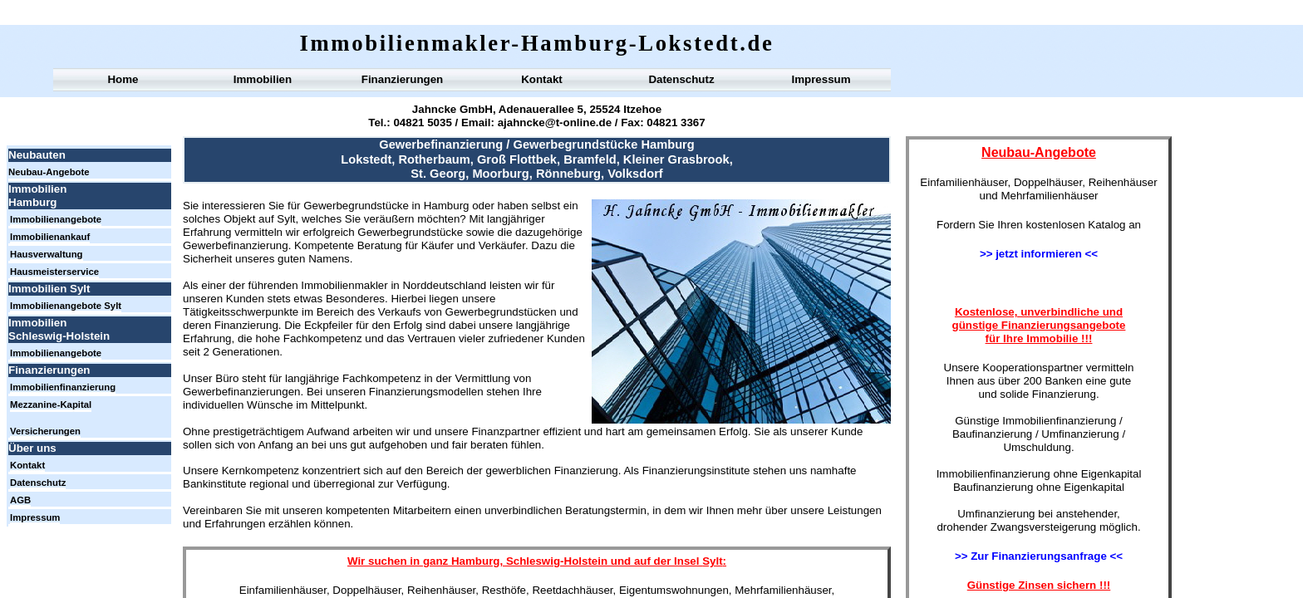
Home (122, 79)
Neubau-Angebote (49, 172)
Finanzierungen (402, 79)
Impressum (820, 79)
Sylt (712, 561)
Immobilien (263, 79)
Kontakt (542, 79)
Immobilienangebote (55, 219)
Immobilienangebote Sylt (65, 306)
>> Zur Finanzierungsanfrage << (1039, 556)
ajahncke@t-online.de (555, 122)
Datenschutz (681, 79)
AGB (20, 500)
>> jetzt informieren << (1039, 254)
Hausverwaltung (46, 254)
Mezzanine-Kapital (50, 404)
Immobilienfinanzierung (63, 387)
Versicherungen (45, 431)
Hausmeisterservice (54, 272)
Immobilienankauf (50, 237)
